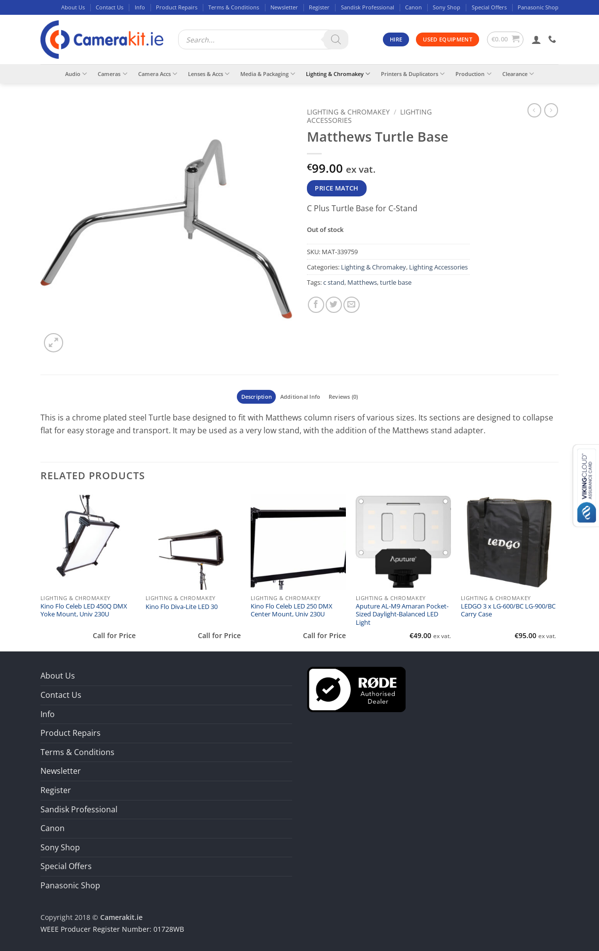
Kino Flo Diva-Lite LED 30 (182, 607)
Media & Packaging (267, 73)
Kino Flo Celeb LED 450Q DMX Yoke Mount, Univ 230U (83, 610)
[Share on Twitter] (334, 305)
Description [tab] (256, 396)
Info (140, 7)
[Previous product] (551, 110)
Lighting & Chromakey (338, 73)
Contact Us (109, 7)
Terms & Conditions (233, 7)
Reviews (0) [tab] (343, 396)
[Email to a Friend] (351, 305)
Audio (76, 73)
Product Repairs (176, 7)
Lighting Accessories (438, 267)
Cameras (112, 73)
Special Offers (489, 7)
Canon (413, 7)
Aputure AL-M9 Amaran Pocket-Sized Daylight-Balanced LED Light (402, 615)
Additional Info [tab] (300, 396)
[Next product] (534, 110)
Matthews (362, 282)
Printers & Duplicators (413, 73)
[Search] (336, 39)
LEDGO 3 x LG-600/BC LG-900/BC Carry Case (508, 610)
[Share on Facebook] (316, 305)
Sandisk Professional (367, 7)
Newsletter (284, 7)
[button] (505, 39)
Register (319, 7)
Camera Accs (157, 73)
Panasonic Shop (538, 7)
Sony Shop (446, 7)
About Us (73, 7)
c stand (333, 282)
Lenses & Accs (208, 73)
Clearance (518, 73)
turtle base (396, 282)
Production (473, 73)
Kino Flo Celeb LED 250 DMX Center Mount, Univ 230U (292, 610)
